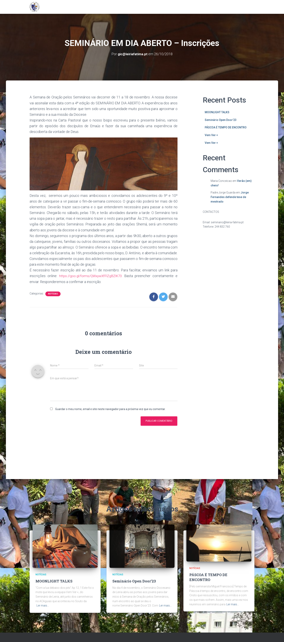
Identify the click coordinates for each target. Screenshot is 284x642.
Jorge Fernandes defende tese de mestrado (230, 197)
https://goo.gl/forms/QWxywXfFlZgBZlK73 (91, 276)
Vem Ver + (211, 135)
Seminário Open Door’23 (220, 119)
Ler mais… (42, 605)
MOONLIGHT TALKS (217, 112)
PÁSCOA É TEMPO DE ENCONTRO (226, 127)
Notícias (53, 293)
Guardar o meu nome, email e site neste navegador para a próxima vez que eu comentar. (110, 408)
